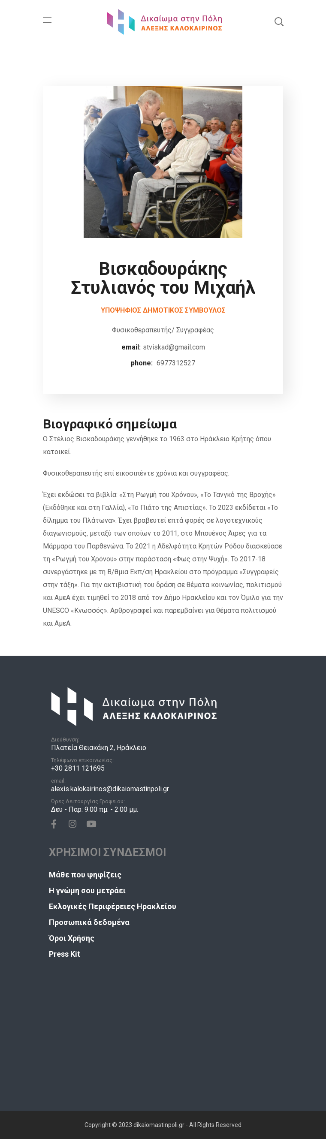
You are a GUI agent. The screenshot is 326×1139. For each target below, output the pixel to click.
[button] (279, 21)
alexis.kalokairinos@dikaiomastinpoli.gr (110, 789)
